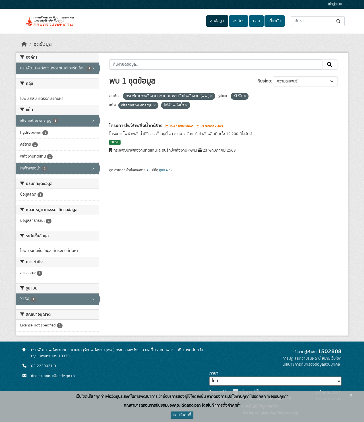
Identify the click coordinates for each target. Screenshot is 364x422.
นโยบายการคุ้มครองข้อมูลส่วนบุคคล (311, 364)
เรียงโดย (264, 81)
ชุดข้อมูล (217, 21)
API (148, 170)
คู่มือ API (165, 170)
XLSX (115, 142)
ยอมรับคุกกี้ (182, 415)
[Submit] (339, 21)
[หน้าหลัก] (24, 44)
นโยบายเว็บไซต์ (330, 358)
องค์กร (238, 21)
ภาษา (213, 373)
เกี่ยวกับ (275, 21)
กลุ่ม (256, 21)
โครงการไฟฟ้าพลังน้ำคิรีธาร (136, 125)
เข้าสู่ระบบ (335, 4)
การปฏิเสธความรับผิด (299, 358)
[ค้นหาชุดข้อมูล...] (318, 21)
